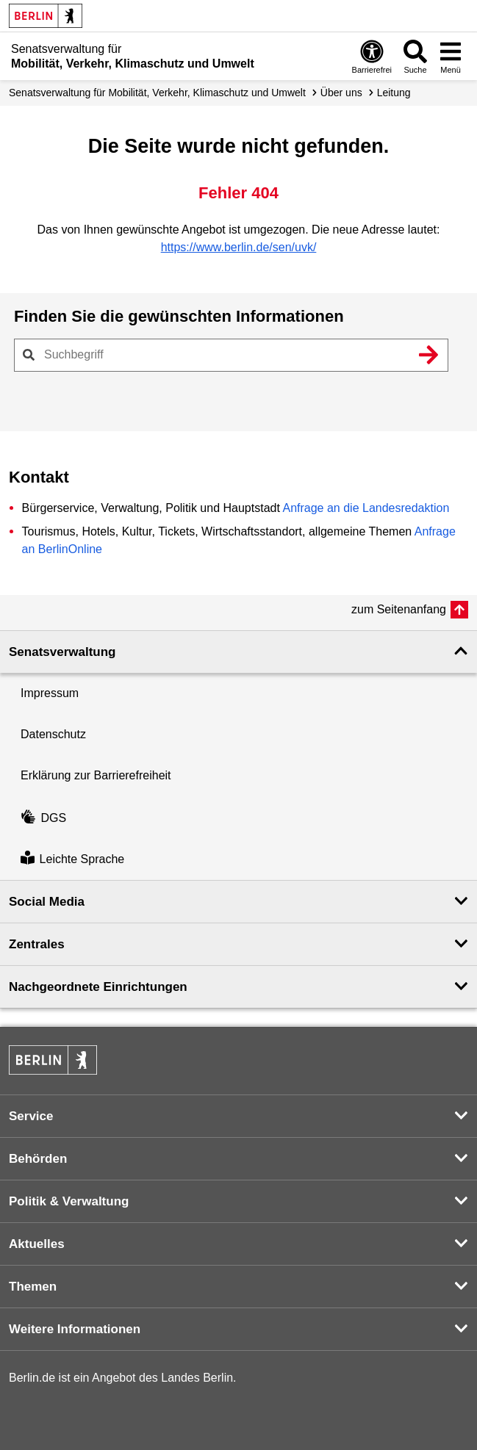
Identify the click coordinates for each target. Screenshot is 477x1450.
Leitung (394, 92)
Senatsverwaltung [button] (62, 652)
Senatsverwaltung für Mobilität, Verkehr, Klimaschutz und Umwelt (157, 92)
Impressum (50, 693)
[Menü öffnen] (450, 56)
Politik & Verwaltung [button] (69, 1201)
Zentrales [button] (37, 944)
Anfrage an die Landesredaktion (365, 508)
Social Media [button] (47, 902)
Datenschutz (53, 734)
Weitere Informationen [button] (74, 1329)
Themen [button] (33, 1287)
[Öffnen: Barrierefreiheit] (372, 56)
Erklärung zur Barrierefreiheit (96, 775)
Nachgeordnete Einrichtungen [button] (98, 987)
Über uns (341, 92)
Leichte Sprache (72, 859)
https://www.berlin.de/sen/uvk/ (239, 247)
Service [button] (31, 1116)
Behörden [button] (38, 1159)
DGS (43, 818)
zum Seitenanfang (398, 609)
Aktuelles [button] (37, 1244)
